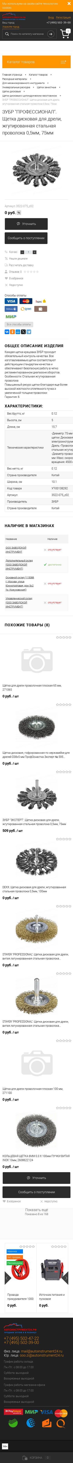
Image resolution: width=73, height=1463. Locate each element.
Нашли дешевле (16, 258)
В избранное (14, 278)
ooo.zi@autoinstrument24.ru (42, 1355)
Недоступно (14, 285)
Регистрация (63, 17)
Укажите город (10, 26)
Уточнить (26, 224)
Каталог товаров (36, 62)
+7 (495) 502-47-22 (21, 1338)
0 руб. (13, 213)
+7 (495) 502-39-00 (59, 22)
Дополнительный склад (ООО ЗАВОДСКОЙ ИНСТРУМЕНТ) (19, 564)
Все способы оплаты (19, 324)
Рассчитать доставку (19, 265)
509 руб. (13, 831)
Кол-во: (13, 252)
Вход (51, 17)
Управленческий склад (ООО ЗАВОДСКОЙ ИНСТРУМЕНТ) (19, 602)
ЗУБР (55, 501)
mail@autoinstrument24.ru (41, 1351)
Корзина (36, 1457)
